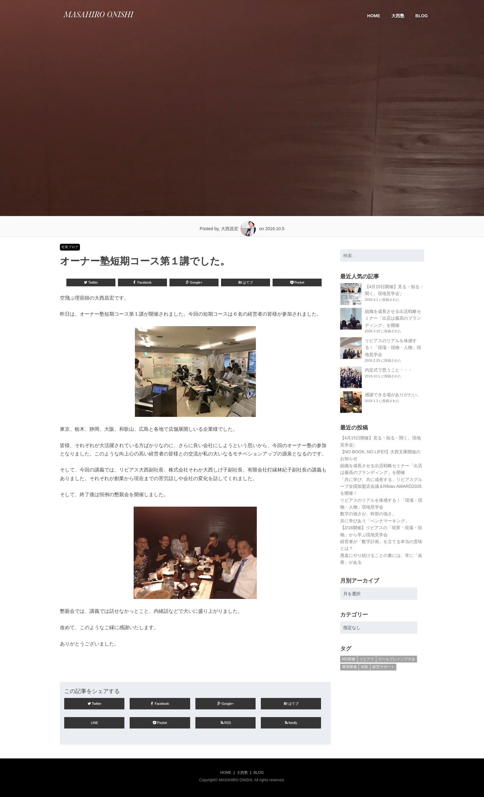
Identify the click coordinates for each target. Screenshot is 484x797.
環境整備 (349, 667)
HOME (373, 15)
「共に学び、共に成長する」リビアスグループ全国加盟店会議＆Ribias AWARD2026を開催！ (381, 486)
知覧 (364, 667)
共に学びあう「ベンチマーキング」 (374, 520)
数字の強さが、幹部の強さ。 (368, 513)
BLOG (421, 15)
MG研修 (348, 659)
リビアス (366, 659)
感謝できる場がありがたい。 (393, 394)
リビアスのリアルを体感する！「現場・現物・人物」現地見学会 (393, 347)
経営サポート (383, 667)
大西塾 (397, 15)
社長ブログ (69, 247)
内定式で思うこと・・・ (388, 369)
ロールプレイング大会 (396, 659)
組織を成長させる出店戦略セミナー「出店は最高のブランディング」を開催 (393, 318)
